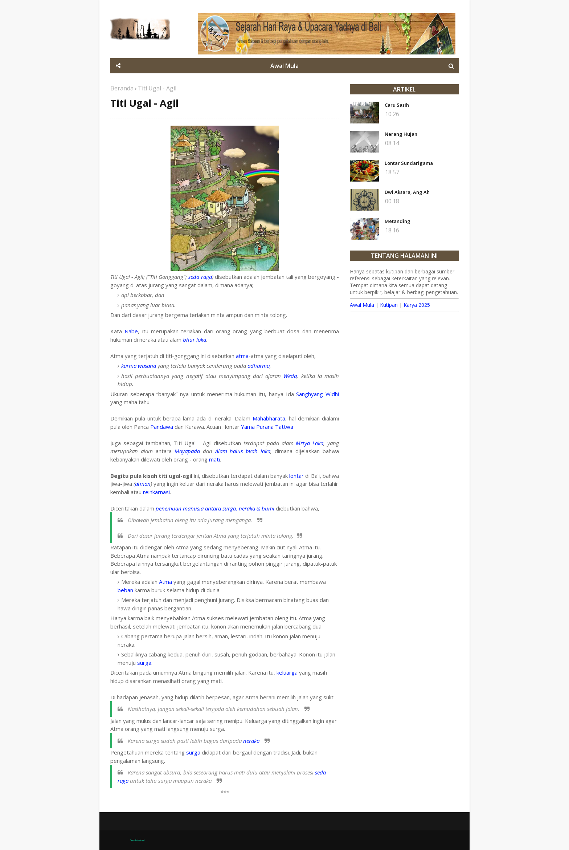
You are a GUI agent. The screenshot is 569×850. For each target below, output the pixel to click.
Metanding (397, 221)
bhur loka (194, 339)
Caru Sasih (397, 105)
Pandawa (161, 426)
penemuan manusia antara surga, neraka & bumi (215, 508)
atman (143, 483)
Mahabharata (269, 418)
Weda (290, 375)
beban (125, 590)
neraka (252, 740)
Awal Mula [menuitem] (284, 66)
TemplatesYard (137, 840)
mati (214, 459)
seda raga (200, 276)
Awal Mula (362, 304)
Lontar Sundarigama (409, 163)
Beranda (122, 88)
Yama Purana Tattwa (267, 426)
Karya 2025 (417, 304)
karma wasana (138, 365)
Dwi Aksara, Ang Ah (407, 192)
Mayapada (187, 451)
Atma (165, 581)
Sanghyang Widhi (317, 394)
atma (242, 355)
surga (144, 662)
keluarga (287, 672)
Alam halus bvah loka (243, 451)
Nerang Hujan (401, 134)
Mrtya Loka (309, 443)
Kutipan (389, 304)
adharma (258, 365)
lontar (296, 475)
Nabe (131, 331)
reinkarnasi (156, 492)
